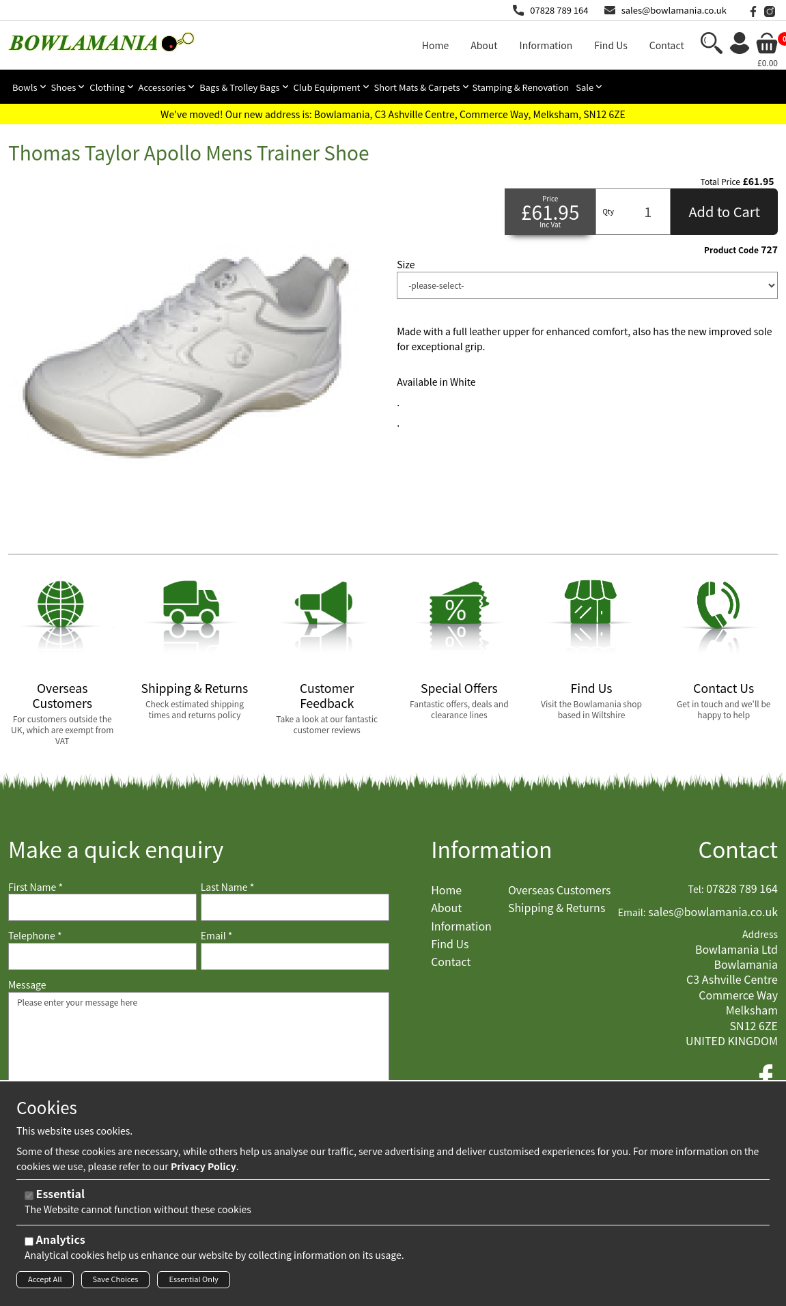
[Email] (295, 956)
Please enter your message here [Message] (198, 1060)
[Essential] (29, 1197)
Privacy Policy (203, 1167)
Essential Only (193, 1280)
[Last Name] (295, 907)
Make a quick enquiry (115, 849)
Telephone (34, 935)
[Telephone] (102, 956)
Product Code (731, 249)
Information (491, 849)
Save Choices (116, 1280)
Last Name (228, 887)
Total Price (720, 181)
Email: (632, 912)
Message (27, 984)
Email (217, 935)
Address (760, 934)
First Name (35, 887)
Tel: (696, 889)
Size (406, 264)
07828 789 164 (559, 9)
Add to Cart (724, 211)
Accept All (45, 1280)
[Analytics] (29, 1242)
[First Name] (102, 907)
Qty (607, 211)
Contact (738, 849)
